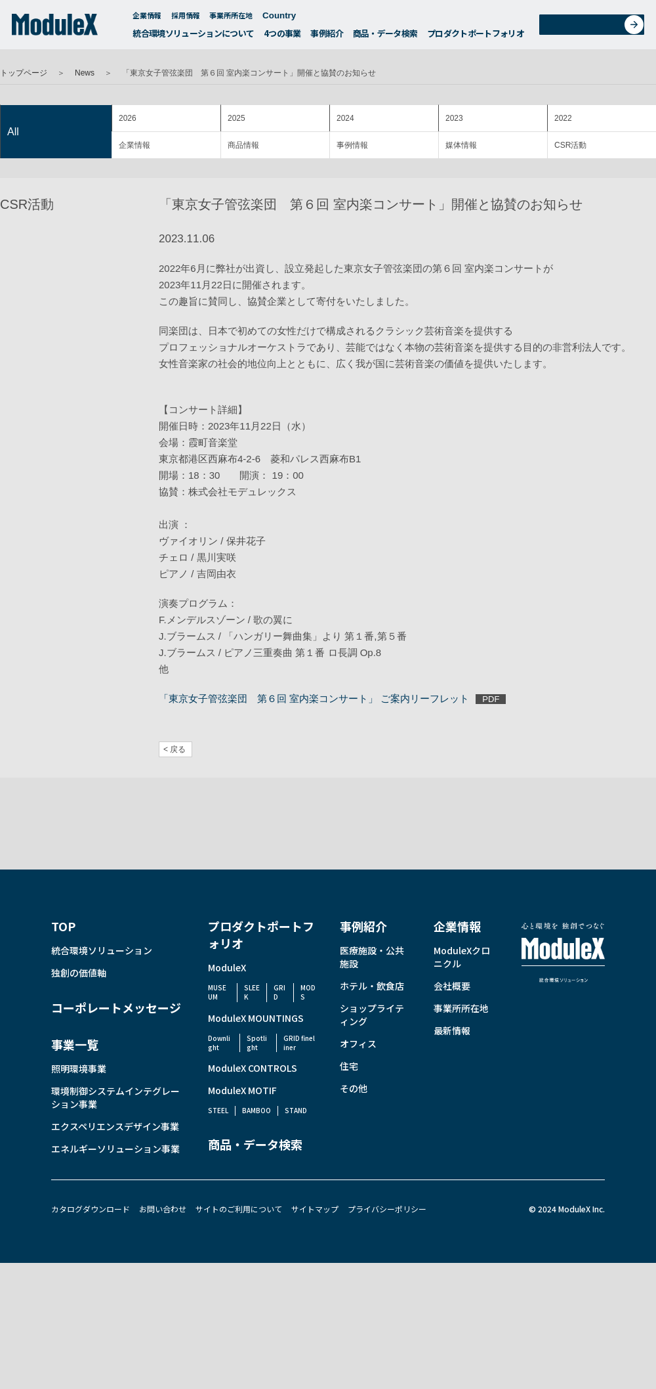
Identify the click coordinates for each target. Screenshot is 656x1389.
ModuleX (227, 967)
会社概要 (452, 985)
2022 (563, 118)
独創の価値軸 (78, 972)
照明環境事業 (78, 1068)
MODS (308, 992)
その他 (353, 1088)
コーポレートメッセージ (116, 1007)
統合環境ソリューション (101, 950)
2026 (127, 118)
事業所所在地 (231, 18)
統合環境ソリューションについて (193, 36)
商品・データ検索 (385, 36)
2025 (236, 118)
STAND (296, 1110)
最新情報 (452, 1030)
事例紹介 (326, 36)
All (13, 131)
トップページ (23, 72)
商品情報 (243, 145)
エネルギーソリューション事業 (115, 1148)
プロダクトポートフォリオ (475, 36)
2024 (345, 118)
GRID (279, 992)
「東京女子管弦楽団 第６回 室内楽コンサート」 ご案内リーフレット (314, 698)
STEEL (218, 1110)
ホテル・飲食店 (372, 985)
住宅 (349, 1065)
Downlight (219, 1042)
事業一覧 (74, 1044)
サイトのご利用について (238, 1208)
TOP (63, 926)
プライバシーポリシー (387, 1208)
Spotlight (257, 1042)
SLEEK (252, 992)
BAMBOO (256, 1110)
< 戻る (174, 749)
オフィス (358, 1043)
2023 (454, 118)
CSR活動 (570, 145)
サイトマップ (314, 1208)
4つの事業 (282, 36)
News (84, 72)
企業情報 (147, 18)
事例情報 (352, 145)
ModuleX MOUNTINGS (256, 1018)
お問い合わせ (596, 28)
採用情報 (185, 18)
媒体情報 (461, 145)
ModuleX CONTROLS (252, 1067)
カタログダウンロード (90, 1208)
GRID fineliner (299, 1042)
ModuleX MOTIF (242, 1090)
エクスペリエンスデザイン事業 (115, 1126)
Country (285, 19)
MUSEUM (217, 992)
